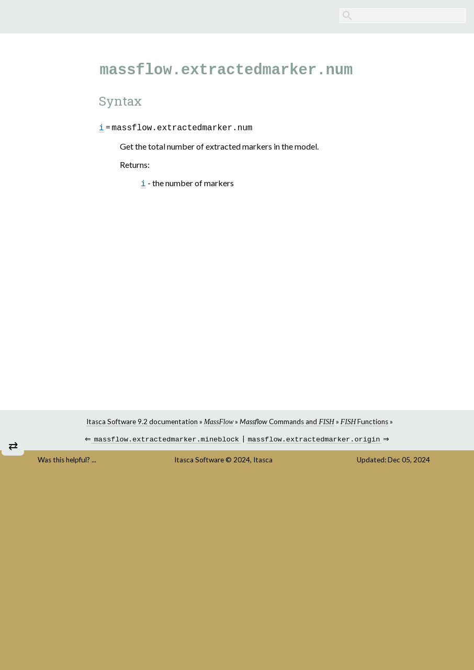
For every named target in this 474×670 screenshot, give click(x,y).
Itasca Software (199, 461)
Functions (364, 421)
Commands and (287, 421)
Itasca (263, 461)
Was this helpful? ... (67, 461)
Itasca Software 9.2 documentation (142, 421)
